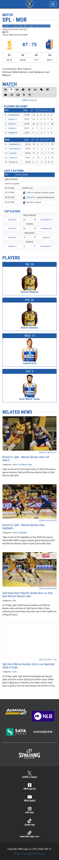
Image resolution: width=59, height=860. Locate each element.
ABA (14, 601)
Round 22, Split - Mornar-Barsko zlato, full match (25, 458)
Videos (15, 465)
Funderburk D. (14, 115)
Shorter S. (12, 124)
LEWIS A (29, 193)
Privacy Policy (21, 853)
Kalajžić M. (12, 133)
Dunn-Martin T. (15, 149)
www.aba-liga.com (29, 834)
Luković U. (13, 158)
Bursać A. (13, 162)
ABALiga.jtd (29, 786)
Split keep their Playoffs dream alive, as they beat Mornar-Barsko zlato (27, 594)
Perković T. (12, 119)
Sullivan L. (12, 128)
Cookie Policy (37, 853)
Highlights (23, 533)
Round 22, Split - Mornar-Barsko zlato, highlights (23, 526)
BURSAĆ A (30, 202)
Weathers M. (14, 144)
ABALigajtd (29, 798)
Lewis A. (13, 153)
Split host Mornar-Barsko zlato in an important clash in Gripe (28, 665)
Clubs (14, 672)
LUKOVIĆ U (31, 197)
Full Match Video (25, 465)
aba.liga (29, 810)
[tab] (5, 89)
